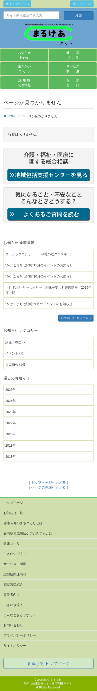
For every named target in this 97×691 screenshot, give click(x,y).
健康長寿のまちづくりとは (22, 523)
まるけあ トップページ (48, 663)
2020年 (10, 434)
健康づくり (11, 543)
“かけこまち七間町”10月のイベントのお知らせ (39, 276)
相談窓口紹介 (13, 584)
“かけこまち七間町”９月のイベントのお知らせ (38, 304)
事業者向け (11, 594)
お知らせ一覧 (13, 513)
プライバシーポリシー (19, 635)
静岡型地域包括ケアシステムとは (27, 533)
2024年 (10, 401)
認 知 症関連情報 (24, 82)
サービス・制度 (14, 564)
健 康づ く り (72, 55)
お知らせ (24, 55)
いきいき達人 (13, 605)
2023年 (10, 412)
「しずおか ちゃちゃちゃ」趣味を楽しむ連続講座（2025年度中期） (48, 290)
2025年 (10, 389)
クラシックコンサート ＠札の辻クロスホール (39, 254)
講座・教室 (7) (15, 342)
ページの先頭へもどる (48, 487)
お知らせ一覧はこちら (76, 318)
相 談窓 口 (72, 82)
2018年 (10, 456)
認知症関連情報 (14, 574)
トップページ (13, 503)
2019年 (10, 445)
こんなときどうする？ (19, 615)
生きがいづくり (14, 553)
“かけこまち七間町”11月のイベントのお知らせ (39, 265)
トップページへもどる (48, 482)
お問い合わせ (13, 625)
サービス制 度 (72, 68)
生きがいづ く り (24, 68)
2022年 (10, 423)
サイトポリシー (14, 645)
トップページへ (17, 4)
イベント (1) (14, 353)
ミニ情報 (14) (15, 364)
